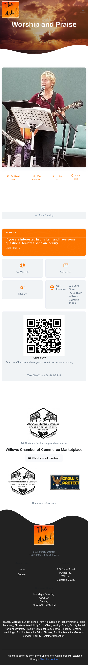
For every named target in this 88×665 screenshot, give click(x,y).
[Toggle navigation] (83, 10)
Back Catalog (44, 215)
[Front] (11, 9)
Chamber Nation (49, 659)
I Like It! (57, 178)
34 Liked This (13, 178)
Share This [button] (76, 177)
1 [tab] (44, 170)
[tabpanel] (44, 117)
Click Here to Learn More (44, 458)
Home (22, 569)
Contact (22, 574)
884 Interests (36, 178)
